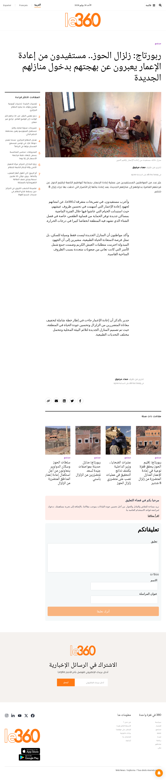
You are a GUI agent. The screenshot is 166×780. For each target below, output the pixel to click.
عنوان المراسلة (148, 593)
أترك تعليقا (103, 611)
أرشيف (128, 740)
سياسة (158, 722)
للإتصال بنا (126, 737)
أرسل (65, 682)
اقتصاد (158, 726)
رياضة (158, 740)
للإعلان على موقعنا (123, 729)
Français (23, 5)
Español (7, 5)
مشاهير (158, 744)
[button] (159, 773)
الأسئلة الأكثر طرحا (123, 726)
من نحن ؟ (127, 722)
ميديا (159, 737)
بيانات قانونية (125, 733)
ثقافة (159, 733)
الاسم (154, 580)
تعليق (154, 541)
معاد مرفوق (139, 167)
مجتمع (158, 43)
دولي (159, 748)
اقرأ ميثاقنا (153, 515)
